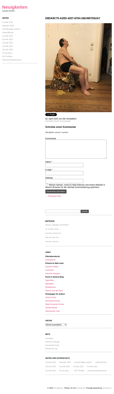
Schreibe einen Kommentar (58, 121)
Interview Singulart (52, 273)
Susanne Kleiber (51, 267)
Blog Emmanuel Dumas (54, 304)
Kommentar (50, 138)
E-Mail (49, 170)
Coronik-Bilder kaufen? (11, 29)
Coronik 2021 (7, 46)
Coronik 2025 (7, 22)
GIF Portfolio (7, 56)
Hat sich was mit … (53, 237)
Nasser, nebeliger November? (57, 225)
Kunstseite (49, 270)
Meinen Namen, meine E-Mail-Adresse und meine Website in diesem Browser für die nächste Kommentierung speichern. (75, 186)
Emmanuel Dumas (52, 301)
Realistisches (50, 287)
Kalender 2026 (8, 26)
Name (48, 162)
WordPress (107, 388)
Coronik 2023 (7, 39)
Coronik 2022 (7, 43)
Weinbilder (49, 284)
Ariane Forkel (50, 297)
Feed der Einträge (52, 342)
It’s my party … (8, 53)
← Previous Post (53, 196)
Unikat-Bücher (8, 32)
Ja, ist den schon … (53, 229)
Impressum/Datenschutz (11, 60)
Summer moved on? (53, 233)
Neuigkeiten (14, 7)
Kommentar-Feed (52, 345)
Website (49, 178)
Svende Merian (51, 308)
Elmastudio (80, 388)
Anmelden (49, 338)
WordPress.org (51, 349)
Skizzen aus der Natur (54, 291)
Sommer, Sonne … (52, 242)
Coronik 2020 (7, 50)
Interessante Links (52, 311)
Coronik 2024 (7, 36)
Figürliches (49, 280)
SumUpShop (50, 260)
